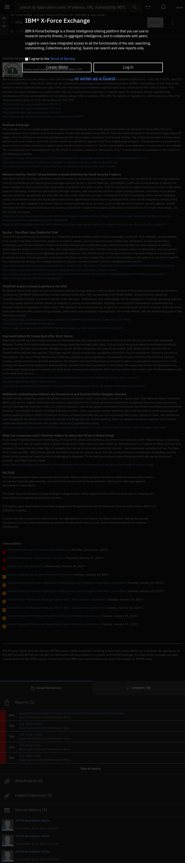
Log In (128, 67)
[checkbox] (26, 59)
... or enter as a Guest (92, 78)
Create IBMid (57, 67)
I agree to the (52, 59)
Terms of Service (62, 59)
